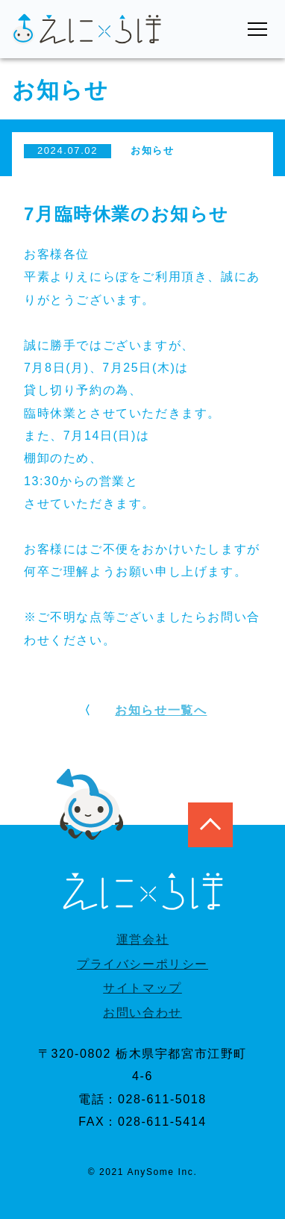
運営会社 (142, 939)
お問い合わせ (142, 1012)
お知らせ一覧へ (161, 710)
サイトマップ (142, 988)
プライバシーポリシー (142, 964)
